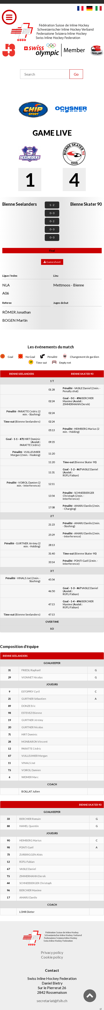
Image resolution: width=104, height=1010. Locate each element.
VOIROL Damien (31, 770)
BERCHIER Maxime (30, 890)
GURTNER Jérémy (32, 719)
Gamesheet (52, 261)
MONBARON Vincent (34, 741)
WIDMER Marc (30, 777)
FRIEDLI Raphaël (31, 670)
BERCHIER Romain (30, 818)
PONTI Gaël (26, 847)
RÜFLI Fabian (27, 861)
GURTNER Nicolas (32, 727)
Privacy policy (52, 952)
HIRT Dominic (29, 734)
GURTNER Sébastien (33, 698)
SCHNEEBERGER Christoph (35, 883)
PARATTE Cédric (31, 748)
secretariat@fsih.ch (52, 1000)
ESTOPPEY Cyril (30, 691)
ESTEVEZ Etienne (31, 712)
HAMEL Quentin (29, 825)
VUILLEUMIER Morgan (34, 755)
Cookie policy (52, 957)
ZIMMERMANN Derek (32, 876)
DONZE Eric (28, 705)
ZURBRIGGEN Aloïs (31, 854)
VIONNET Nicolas (32, 677)
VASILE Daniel (27, 868)
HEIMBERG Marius (30, 840)
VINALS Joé (28, 762)
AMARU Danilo (28, 897)
